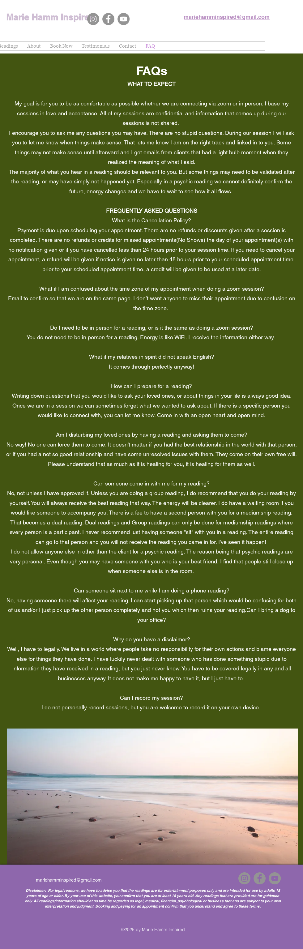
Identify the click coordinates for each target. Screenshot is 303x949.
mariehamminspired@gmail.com (69, 880)
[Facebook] (108, 19)
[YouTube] (123, 19)
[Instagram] (93, 19)
